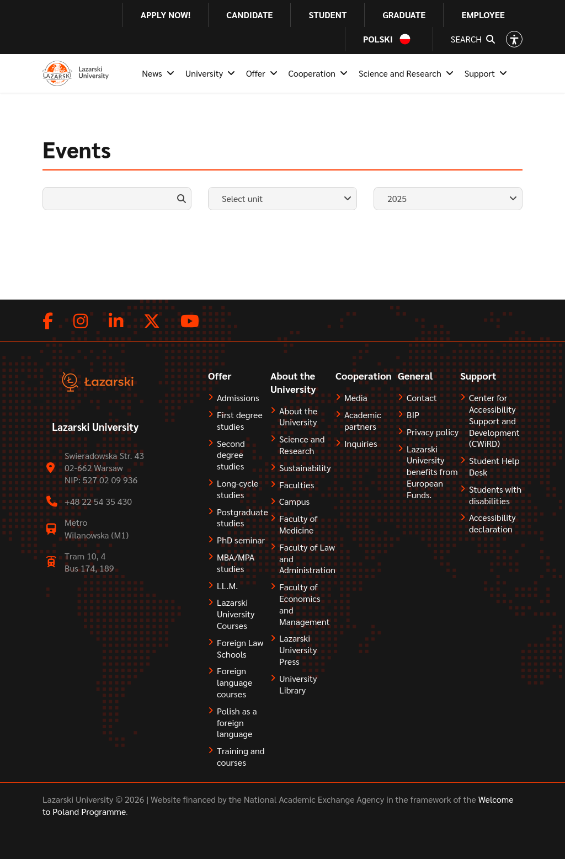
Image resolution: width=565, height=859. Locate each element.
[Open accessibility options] (514, 39)
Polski (378, 39)
